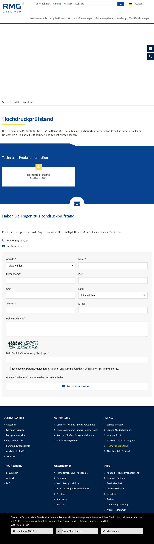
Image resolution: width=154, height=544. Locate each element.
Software (10, 456)
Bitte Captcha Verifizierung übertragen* (27, 353)
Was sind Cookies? (20, 524)
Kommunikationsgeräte (18, 445)
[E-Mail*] (113, 310)
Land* (81, 288)
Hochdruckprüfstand (23, 102)
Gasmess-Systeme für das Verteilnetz (76, 424)
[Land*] (113, 295)
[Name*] (113, 265)
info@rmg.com (15, 246)
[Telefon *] (40, 310)
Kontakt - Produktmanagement (123, 472)
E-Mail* (82, 303)
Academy (121, 18)
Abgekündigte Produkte (119, 451)
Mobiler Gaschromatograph (121, 440)
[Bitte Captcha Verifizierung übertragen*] (77, 360)
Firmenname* (14, 274)
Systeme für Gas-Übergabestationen (75, 435)
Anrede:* (11, 259)
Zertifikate (62, 494)
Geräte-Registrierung (117, 504)
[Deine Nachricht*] (77, 329)
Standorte (62, 499)
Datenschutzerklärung (38, 368)
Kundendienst (114, 435)
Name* (82, 259)
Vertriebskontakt (115, 488)
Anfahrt (10, 478)
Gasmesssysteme (104, 18)
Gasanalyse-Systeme (67, 440)
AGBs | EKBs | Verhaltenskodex (73, 488)
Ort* (8, 288)
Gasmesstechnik (38, 18)
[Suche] (102, 4)
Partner (60, 504)
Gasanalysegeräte (15, 430)
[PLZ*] (113, 280)
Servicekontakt (114, 483)
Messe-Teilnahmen (116, 509)
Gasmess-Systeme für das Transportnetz (77, 430)
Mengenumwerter (15, 435)
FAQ (8, 483)
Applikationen (57, 18)
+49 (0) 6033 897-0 (17, 240)
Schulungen (12, 472)
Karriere (68, 3)
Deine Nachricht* (15, 318)
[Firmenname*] (40, 280)
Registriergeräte (14, 440)
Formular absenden (78, 386)
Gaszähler (11, 424)
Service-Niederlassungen (119, 430)
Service (57, 3)
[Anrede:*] (40, 265)
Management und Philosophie (72, 472)
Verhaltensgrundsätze (68, 483)
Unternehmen (42, 3)
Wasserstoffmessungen (80, 18)
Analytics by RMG (15, 451)
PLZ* (80, 274)
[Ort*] (40, 295)
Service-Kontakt (115, 424)
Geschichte (62, 478)
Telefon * (11, 303)
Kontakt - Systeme (116, 478)
